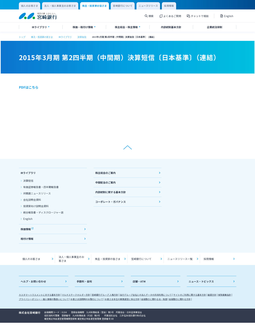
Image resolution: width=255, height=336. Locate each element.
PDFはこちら (28, 87)
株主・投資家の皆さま (42, 37)
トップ (22, 37)
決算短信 (82, 37)
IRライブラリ (65, 37)
